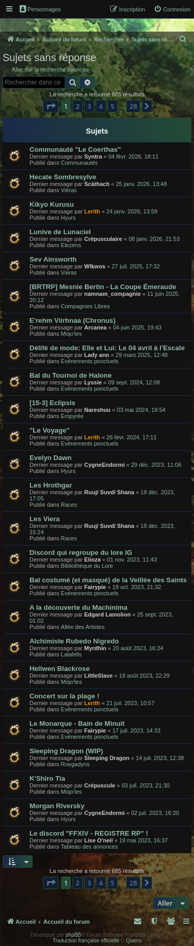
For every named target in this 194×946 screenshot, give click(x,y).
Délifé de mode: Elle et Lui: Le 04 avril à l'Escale (107, 348)
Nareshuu (97, 410)
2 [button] (77, 106)
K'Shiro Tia (47, 778)
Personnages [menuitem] (40, 8)
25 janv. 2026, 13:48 (141, 184)
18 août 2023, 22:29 (144, 675)
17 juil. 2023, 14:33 (136, 730)
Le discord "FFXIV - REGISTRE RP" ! (88, 833)
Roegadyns (75, 764)
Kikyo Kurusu (51, 204)
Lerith (92, 211)
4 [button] (100, 106)
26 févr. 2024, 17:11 (132, 437)
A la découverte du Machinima (78, 607)
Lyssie (93, 382)
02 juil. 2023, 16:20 (155, 813)
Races (69, 504)
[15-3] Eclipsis (52, 403)
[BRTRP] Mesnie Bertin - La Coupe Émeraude (102, 287)
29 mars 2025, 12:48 (141, 355)
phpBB (73, 935)
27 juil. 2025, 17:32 (136, 266)
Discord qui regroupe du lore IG (80, 552)
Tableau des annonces (89, 846)
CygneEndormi (104, 465)
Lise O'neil (98, 840)
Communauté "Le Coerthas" (75, 149)
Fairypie (95, 587)
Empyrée (72, 416)
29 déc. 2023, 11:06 (156, 465)
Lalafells (71, 654)
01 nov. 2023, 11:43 (132, 559)
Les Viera (44, 519)
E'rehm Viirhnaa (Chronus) (72, 320)
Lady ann (96, 355)
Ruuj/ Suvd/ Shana (109, 492)
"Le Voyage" (49, 430)
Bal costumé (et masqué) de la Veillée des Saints (108, 580)
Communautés (79, 163)
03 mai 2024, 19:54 (141, 410)
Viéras (69, 190)
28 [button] (133, 106)
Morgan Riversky (56, 806)
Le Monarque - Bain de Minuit (77, 723)
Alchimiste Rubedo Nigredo (74, 641)
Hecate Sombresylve (62, 177)
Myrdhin (95, 648)
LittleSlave (98, 675)
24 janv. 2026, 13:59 (132, 211)
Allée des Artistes (83, 627)
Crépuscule (99, 785)
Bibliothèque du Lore (87, 566)
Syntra (93, 156)
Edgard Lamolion (107, 614)
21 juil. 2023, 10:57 (131, 703)
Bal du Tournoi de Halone (70, 375)
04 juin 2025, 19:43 (137, 327)
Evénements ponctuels (89, 361)
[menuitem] (172, 9)
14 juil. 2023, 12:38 (160, 758)
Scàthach (97, 184)
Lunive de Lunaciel (60, 232)
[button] (50, 106)
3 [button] (89, 106)
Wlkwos (95, 266)
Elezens (71, 245)
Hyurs (68, 217)
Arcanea (95, 327)
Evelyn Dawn (50, 458)
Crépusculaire (103, 239)
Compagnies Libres (85, 306)
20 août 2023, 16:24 (138, 648)
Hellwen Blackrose (59, 668)
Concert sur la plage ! (64, 696)
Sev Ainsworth (53, 259)
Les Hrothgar (50, 485)
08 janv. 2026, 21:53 (154, 239)
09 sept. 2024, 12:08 (134, 382)
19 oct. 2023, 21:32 (136, 587)
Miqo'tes (71, 334)
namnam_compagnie (112, 294)
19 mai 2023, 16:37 (143, 840)
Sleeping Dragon (106, 758)
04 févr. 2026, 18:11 (133, 156)
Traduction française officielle (86, 940)
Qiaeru (133, 940)
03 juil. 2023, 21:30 (146, 785)
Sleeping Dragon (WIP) (66, 751)
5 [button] (112, 106)
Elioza (92, 559)
